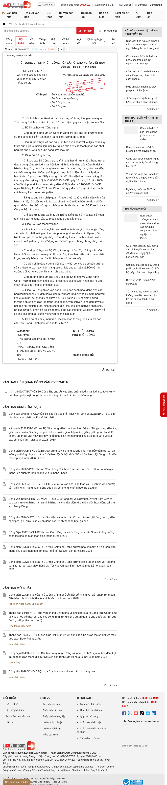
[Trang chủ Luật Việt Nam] (17, 5)
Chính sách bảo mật (90, 722)
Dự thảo (49, 15)
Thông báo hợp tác (90, 738)
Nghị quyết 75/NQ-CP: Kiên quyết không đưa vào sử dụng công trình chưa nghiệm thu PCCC (149, 226)
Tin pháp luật (86, 15)
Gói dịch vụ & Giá (104, 4)
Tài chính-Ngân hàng (19, 604)
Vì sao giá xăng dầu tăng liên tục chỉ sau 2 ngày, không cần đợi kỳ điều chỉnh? (142, 178)
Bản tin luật (103, 15)
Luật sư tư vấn (121, 15)
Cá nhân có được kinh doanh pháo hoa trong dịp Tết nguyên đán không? (142, 60)
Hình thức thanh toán (91, 710)
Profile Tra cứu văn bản (18, 716)
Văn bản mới (12, 15)
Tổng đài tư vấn (51, 734)
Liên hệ (9, 722)
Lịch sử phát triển (15, 710)
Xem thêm (110, 579)
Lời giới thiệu (12, 704)
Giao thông (14, 626)
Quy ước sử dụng (89, 716)
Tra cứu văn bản (31, 15)
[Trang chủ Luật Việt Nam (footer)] (19, 749)
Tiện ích (149, 15)
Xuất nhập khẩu (17, 644)
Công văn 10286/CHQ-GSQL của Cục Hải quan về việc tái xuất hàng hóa (52, 671)
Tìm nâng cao (108, 30)
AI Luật (138, 15)
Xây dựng (26, 626)
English (125, 4)
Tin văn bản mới (66, 15)
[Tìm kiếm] (85, 30)
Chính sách (37, 604)
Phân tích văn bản (52, 710)
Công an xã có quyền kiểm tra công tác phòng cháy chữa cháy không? (142, 75)
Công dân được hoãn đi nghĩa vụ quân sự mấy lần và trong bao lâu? (142, 162)
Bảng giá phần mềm (90, 704)
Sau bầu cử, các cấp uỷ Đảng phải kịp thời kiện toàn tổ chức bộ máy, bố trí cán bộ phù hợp (143, 268)
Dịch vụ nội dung (52, 728)
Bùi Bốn (108, 369)
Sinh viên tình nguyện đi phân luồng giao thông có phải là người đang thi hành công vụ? (142, 44)
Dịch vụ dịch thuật (52, 722)
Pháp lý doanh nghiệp (54, 716)
